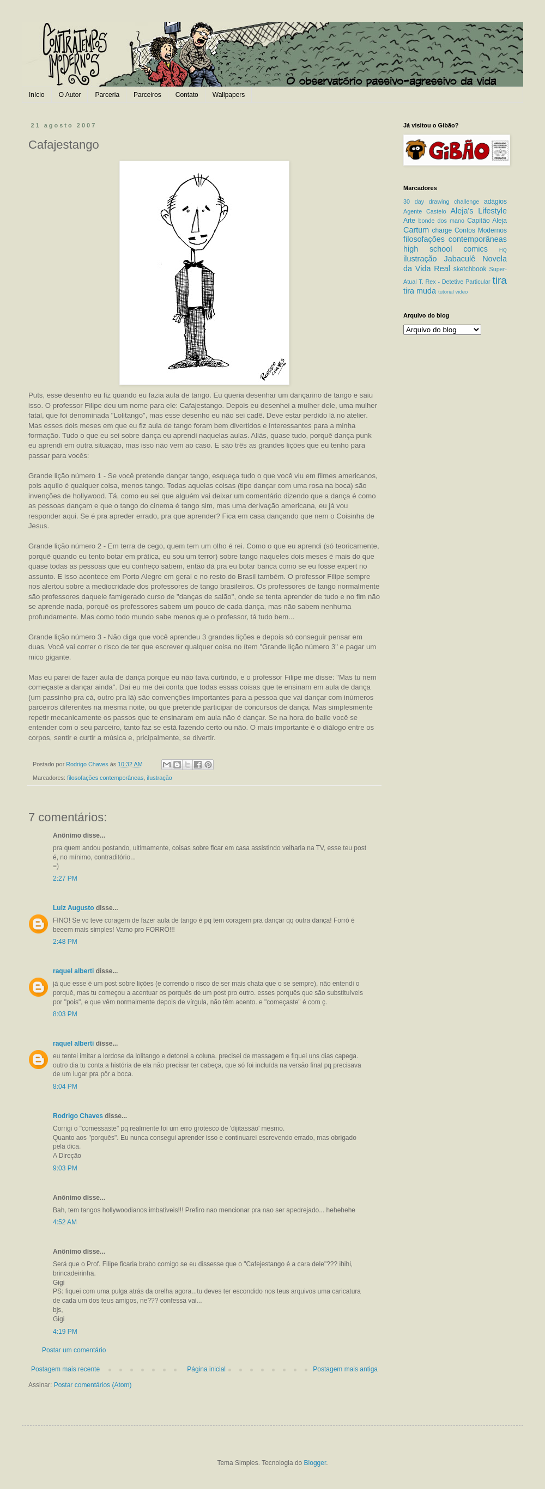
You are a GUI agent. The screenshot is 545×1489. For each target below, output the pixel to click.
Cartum (416, 229)
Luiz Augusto (73, 908)
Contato (186, 95)
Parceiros (147, 95)
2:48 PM (65, 941)
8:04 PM (65, 1086)
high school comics (445, 249)
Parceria (107, 95)
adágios (495, 201)
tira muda (419, 290)
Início (37, 95)
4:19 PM (65, 1331)
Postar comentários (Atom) (93, 1385)
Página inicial (206, 1369)
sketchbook (470, 269)
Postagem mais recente (65, 1369)
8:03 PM (65, 1014)
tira (499, 280)
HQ (503, 250)
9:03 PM (65, 1168)
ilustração (159, 777)
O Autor (70, 95)
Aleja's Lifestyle (478, 210)
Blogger (315, 1463)
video (461, 292)
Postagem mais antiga (345, 1369)
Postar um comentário (74, 1350)
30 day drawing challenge (441, 201)
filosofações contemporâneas (105, 777)
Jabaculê (460, 258)
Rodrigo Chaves (78, 1116)
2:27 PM (65, 878)
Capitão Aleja (487, 220)
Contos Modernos (481, 230)
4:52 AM (65, 1222)
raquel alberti (73, 971)
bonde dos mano (441, 220)
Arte (409, 220)
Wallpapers (229, 95)
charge (442, 230)
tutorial (446, 292)
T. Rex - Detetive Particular (454, 281)
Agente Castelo (424, 211)
